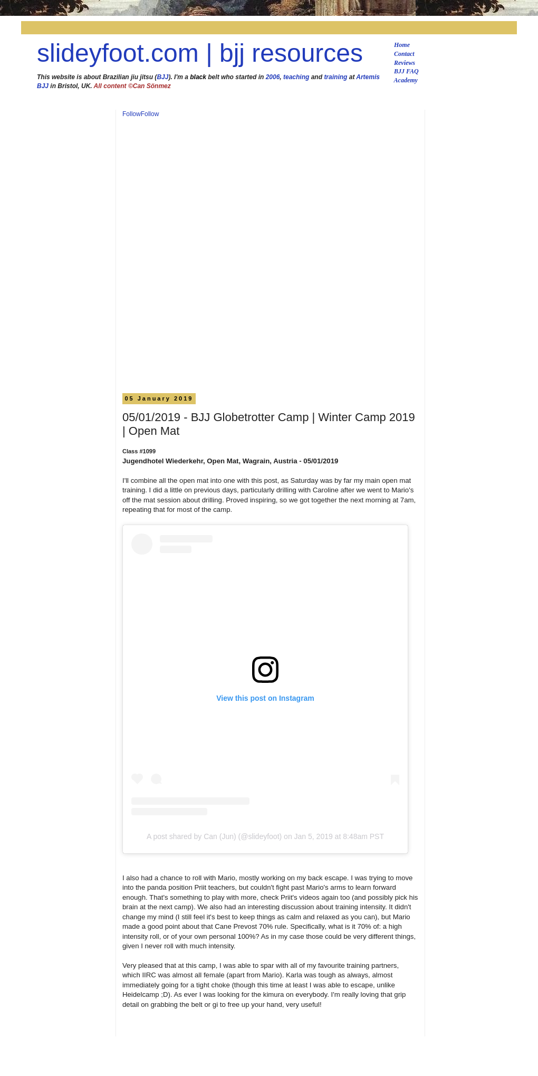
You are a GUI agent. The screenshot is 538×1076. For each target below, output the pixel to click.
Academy (406, 80)
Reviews (404, 62)
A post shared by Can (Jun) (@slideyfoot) (214, 836)
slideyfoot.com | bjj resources (200, 53)
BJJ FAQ (406, 71)
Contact (404, 54)
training (335, 77)
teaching (296, 77)
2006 (273, 77)
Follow (131, 114)
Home (402, 45)
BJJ (162, 77)
